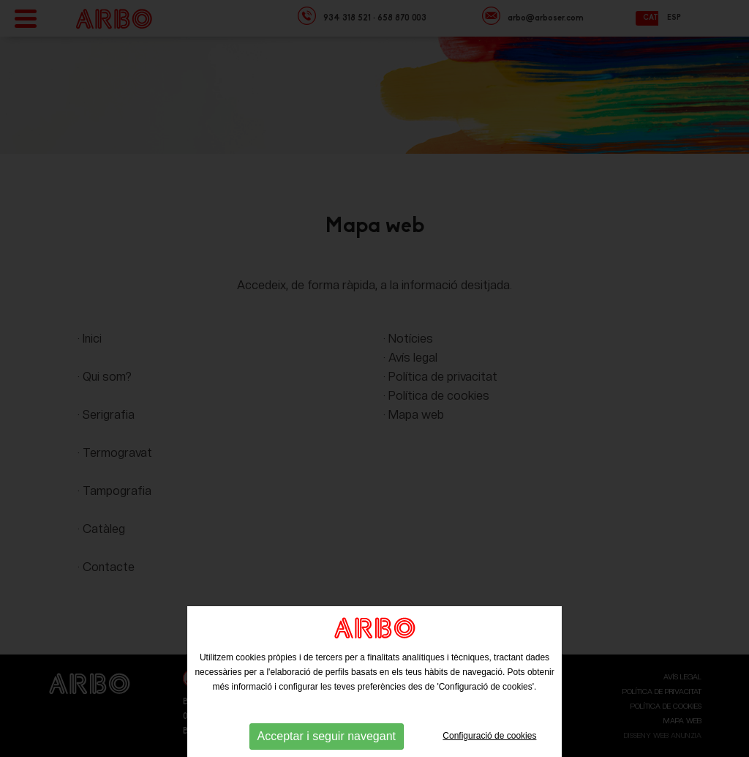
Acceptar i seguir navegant (326, 736)
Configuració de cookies (489, 736)
